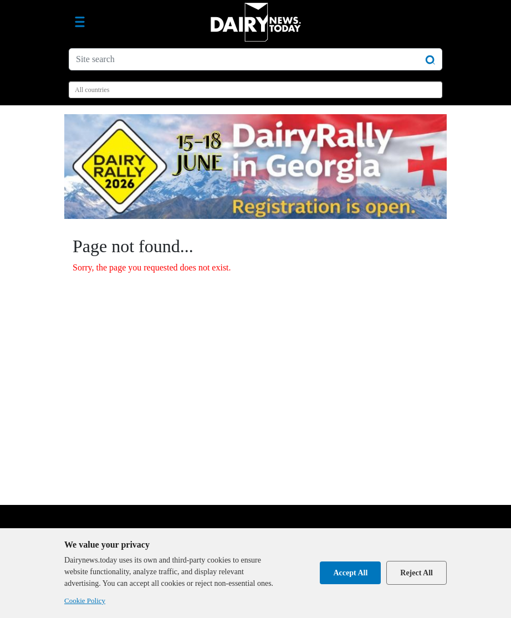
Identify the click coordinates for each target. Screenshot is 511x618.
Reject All (416, 573)
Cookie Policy (84, 600)
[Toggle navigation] (79, 22)
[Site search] (255, 59)
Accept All (350, 573)
